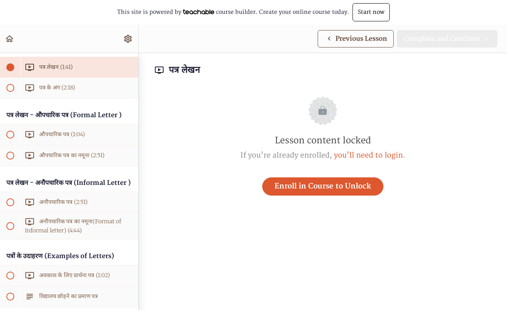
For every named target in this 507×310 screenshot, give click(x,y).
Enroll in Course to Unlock (322, 186)
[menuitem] (128, 39)
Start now (371, 12)
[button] (10, 39)
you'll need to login (368, 155)
